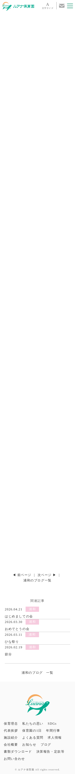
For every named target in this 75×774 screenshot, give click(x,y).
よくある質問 (32, 737)
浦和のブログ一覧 (37, 580)
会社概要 (11, 744)
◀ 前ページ (22, 575)
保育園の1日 (32, 730)
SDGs (52, 723)
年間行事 (53, 730)
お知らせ (29, 744)
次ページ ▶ (47, 575)
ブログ (46, 744)
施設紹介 (11, 737)
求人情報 (55, 737)
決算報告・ (50, 751)
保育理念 (11, 723)
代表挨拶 (11, 730)
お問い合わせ (14, 758)
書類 (18, 751)
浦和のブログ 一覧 (37, 672)
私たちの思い (32, 723)
